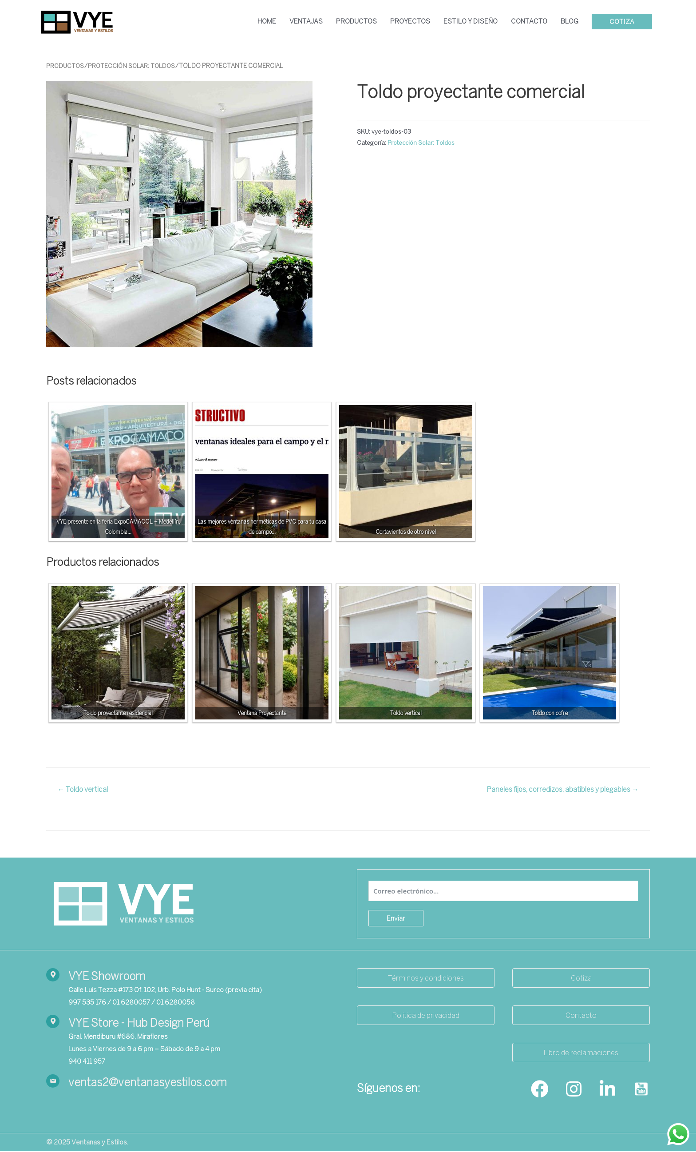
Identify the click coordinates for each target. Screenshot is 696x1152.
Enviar (396, 918)
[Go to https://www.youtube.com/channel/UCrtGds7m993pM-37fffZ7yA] (641, 1090)
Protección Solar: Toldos (134, 66)
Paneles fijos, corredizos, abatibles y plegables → (561, 790)
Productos (65, 66)
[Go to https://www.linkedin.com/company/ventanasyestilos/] (607, 1090)
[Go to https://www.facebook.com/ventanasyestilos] (540, 1090)
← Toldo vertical (83, 790)
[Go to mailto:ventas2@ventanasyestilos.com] (192, 1083)
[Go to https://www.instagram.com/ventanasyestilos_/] (573, 1090)
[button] (425, 978)
